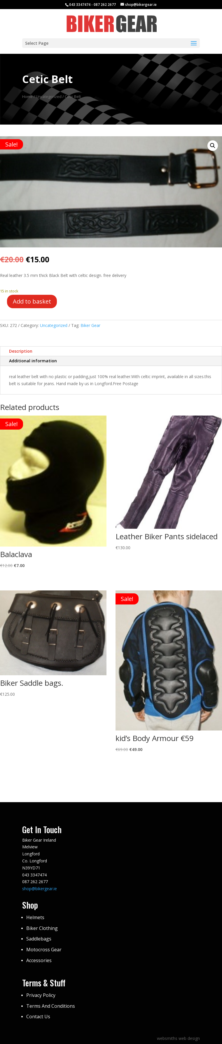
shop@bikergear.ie (39, 888)
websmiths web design (178, 1038)
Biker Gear (90, 325)
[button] (212, 145)
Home (27, 96)
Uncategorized (49, 96)
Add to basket (32, 301)
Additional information (33, 360)
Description (20, 351)
